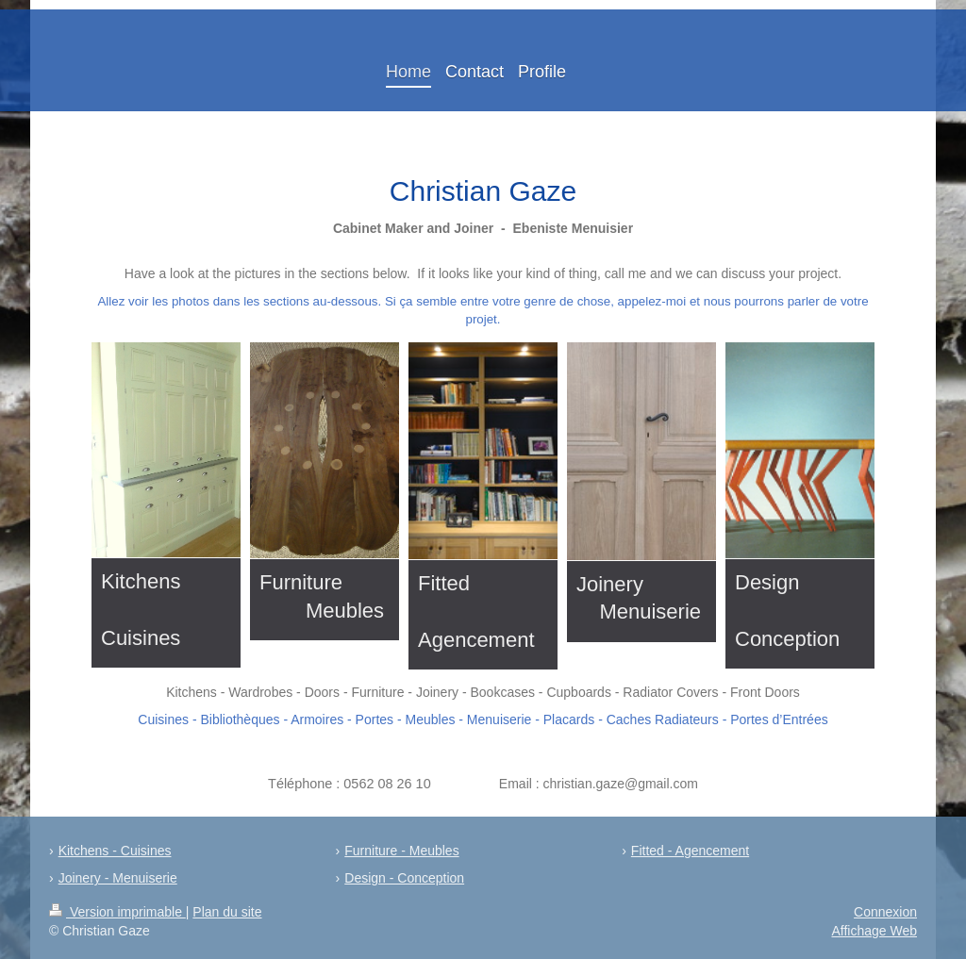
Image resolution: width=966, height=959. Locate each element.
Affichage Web (874, 930)
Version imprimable (117, 911)
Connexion (885, 911)
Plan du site (226, 911)
